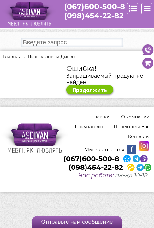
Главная (101, 117)
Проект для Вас (132, 127)
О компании (135, 117)
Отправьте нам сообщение (77, 222)
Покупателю (89, 127)
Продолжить (90, 89)
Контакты (139, 136)
